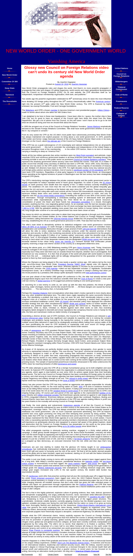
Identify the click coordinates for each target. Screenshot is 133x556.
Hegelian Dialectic (39, 293)
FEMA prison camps (90, 239)
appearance (36, 330)
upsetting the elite (97, 497)
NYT (40, 554)
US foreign (64, 301)
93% (81, 387)
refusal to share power (78, 378)
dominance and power (67, 364)
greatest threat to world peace (65, 391)
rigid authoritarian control (96, 273)
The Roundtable (10, 101)
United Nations (121, 68)
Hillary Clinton (103, 110)
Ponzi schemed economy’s (42, 478)
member (54, 110)
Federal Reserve (86, 484)
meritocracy (33, 476)
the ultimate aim (54, 141)
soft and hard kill (89, 229)
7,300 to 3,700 (28, 208)
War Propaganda (27, 554)
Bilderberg (30, 110)
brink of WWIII (69, 380)
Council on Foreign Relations (121, 75)
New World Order (9, 75)
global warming (44, 281)
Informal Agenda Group (63, 219)
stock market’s (74, 463)
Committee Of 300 (10, 81)
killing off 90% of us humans (34, 227)
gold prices (92, 463)
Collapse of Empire (121, 114)
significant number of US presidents (88, 170)
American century (103, 101)
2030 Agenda (51, 268)
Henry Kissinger (83, 247)
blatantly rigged (91, 461)
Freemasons (121, 101)
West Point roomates (85, 155)
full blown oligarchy (82, 439)
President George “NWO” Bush (72, 264)
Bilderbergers (121, 81)
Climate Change (53, 554)
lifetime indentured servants (50, 468)
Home (9, 68)
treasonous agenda (71, 405)
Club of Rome (87, 279)
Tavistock (9, 95)
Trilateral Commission (121, 88)
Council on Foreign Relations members (90, 159)
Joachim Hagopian (79, 84)
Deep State (10, 88)
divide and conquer (77, 304)
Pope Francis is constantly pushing (44, 530)
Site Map (108, 554)
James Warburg (93, 126)
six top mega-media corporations (51, 196)
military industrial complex (48, 395)
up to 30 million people (72, 426)
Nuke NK (97, 554)
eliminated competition (80, 202)
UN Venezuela (83, 554)
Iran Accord (68, 554)
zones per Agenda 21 (64, 241)
